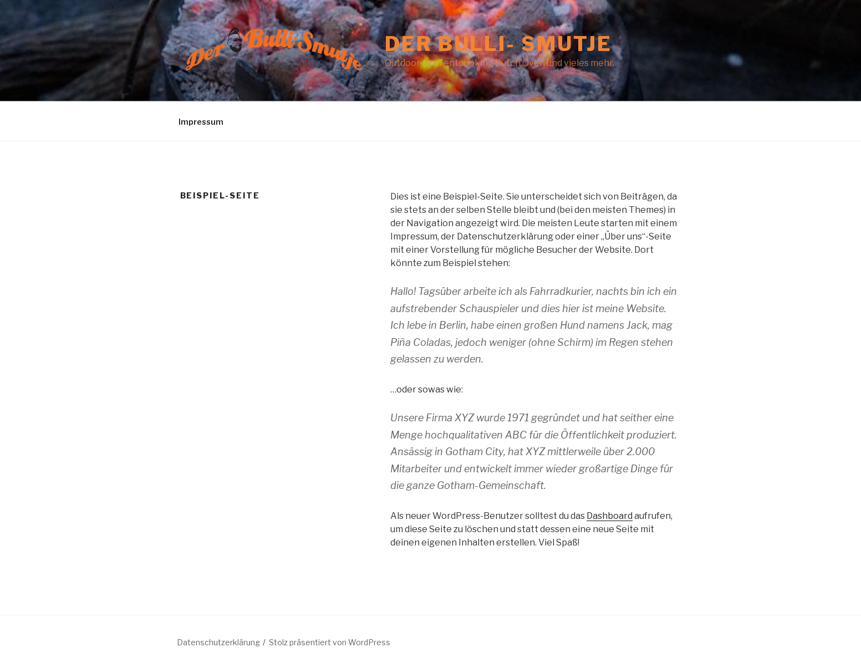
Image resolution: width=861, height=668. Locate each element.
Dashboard (610, 516)
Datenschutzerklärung (218, 642)
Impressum (201, 121)
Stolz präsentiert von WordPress (329, 642)
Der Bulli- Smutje (498, 44)
